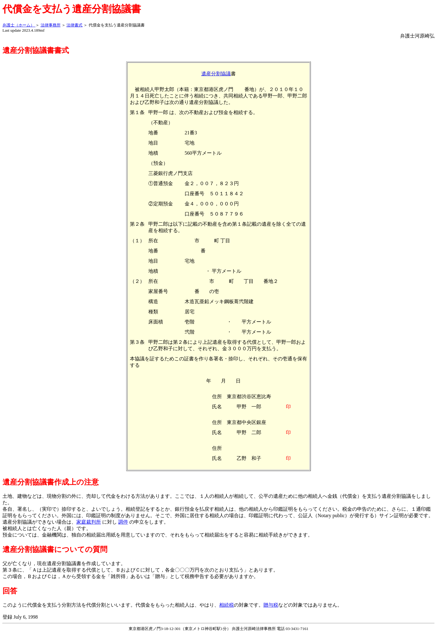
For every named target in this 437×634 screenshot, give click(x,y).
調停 (123, 522)
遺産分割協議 (216, 73)
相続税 (226, 605)
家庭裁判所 (88, 522)
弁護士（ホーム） (18, 25)
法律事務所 (51, 25)
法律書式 (74, 25)
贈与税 (270, 605)
